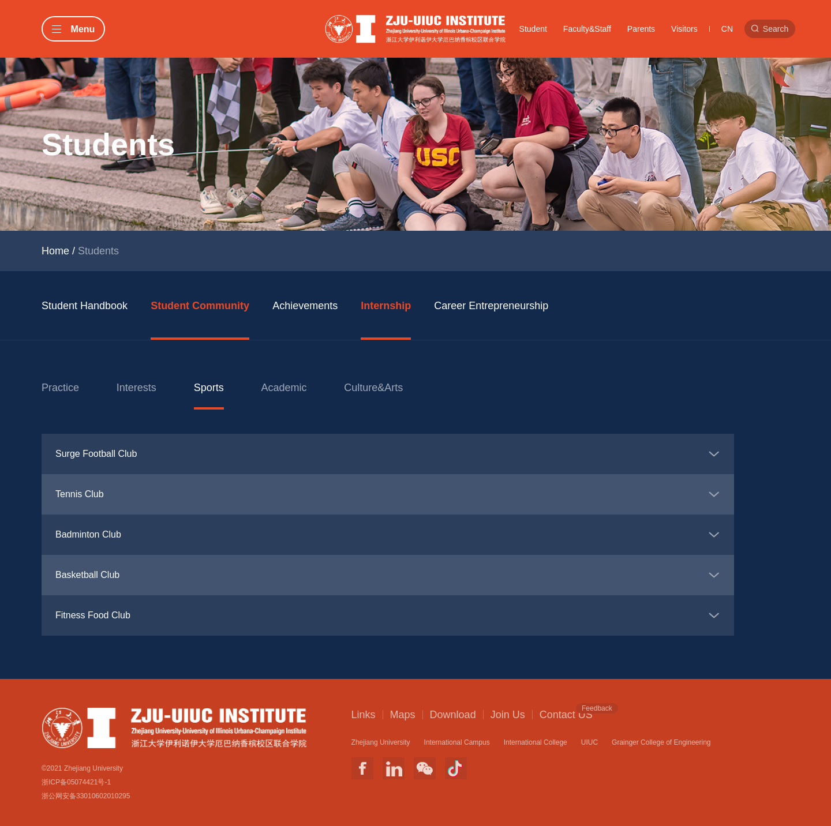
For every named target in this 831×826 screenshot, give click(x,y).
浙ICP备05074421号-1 (76, 782)
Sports (209, 387)
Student (533, 28)
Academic (283, 387)
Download (453, 714)
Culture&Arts (373, 387)
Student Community (200, 305)
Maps (402, 714)
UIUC (589, 742)
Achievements (305, 305)
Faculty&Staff (587, 28)
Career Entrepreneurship (491, 305)
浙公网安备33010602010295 (86, 796)
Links (363, 714)
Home (55, 251)
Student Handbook (85, 305)
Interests (136, 387)
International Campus (457, 742)
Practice (60, 387)
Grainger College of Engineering (661, 742)
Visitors (684, 28)
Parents (641, 28)
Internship (386, 305)
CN (727, 28)
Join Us (508, 714)
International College (535, 742)
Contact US (566, 714)
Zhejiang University (380, 742)
